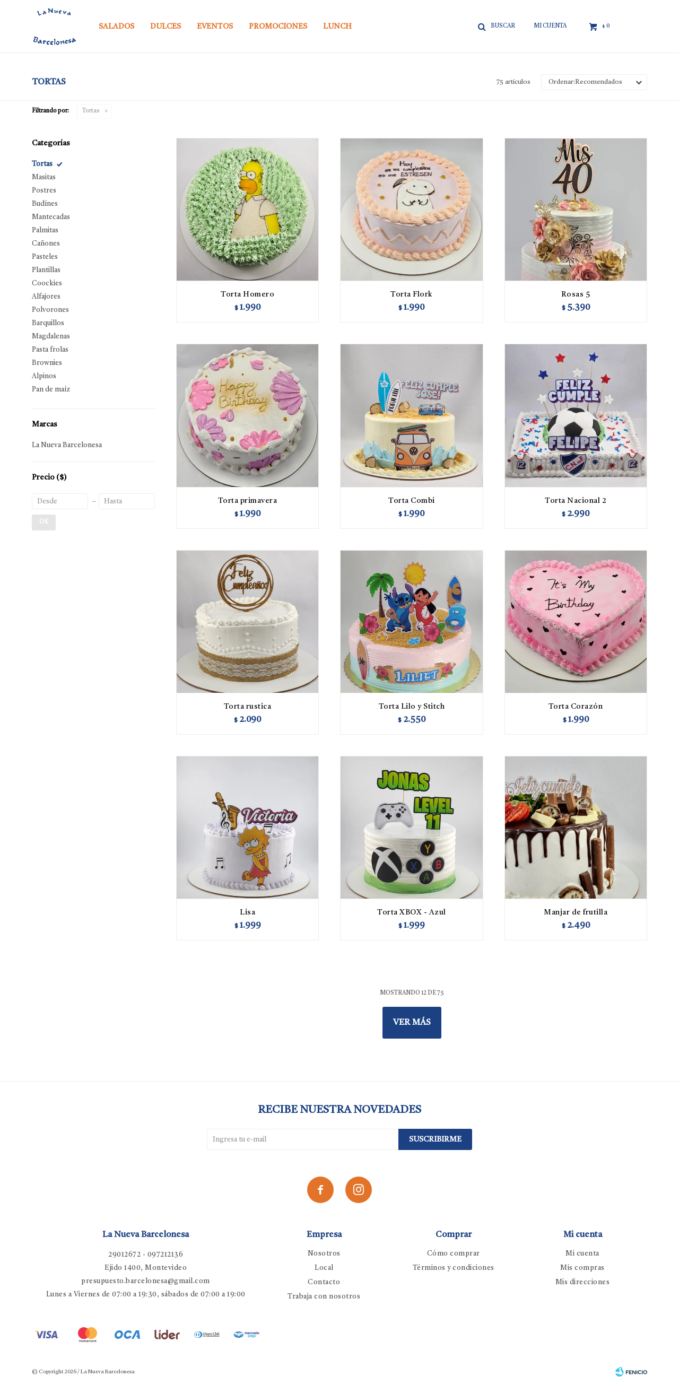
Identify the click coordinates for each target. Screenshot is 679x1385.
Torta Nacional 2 (575, 500)
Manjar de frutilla (575, 912)
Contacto (324, 1282)
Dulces (165, 26)
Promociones (278, 26)
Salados (116, 26)
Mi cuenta (582, 1253)
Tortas (91, 111)
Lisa (247, 912)
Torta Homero (247, 294)
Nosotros (324, 1253)
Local (324, 1268)
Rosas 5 (575, 294)
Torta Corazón (576, 706)
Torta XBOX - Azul (411, 912)
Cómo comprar (453, 1253)
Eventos (215, 26)
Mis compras (582, 1268)
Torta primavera (247, 500)
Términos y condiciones (453, 1268)
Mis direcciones (582, 1282)
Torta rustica (248, 706)
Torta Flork (411, 294)
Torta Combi (411, 500)
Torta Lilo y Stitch (412, 706)
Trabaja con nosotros (324, 1296)
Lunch (337, 26)
